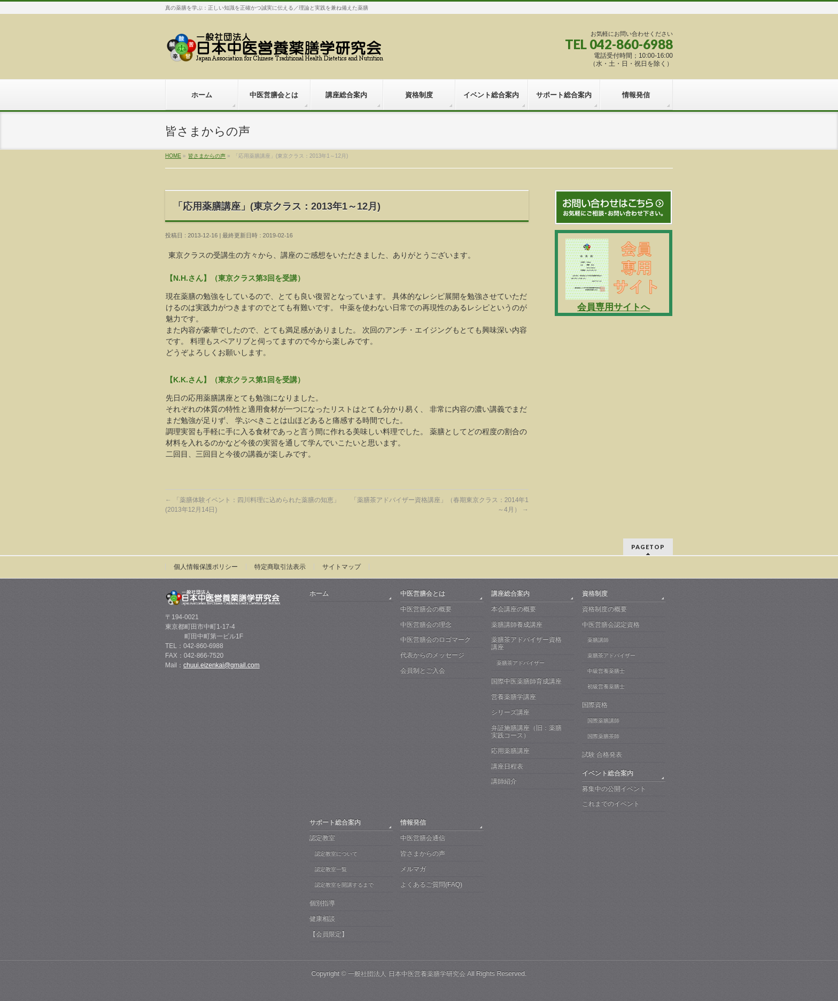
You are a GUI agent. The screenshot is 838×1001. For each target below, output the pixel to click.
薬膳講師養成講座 (516, 624)
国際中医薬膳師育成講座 (526, 681)
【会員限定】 (328, 934)
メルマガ (413, 869)
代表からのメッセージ (432, 655)
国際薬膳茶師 (603, 736)
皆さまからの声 (422, 853)
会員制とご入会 (422, 670)
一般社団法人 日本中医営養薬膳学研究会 (406, 973)
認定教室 (322, 838)
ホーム (319, 593)
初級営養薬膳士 (606, 686)
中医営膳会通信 (422, 838)
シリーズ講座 (510, 712)
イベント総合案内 (607, 773)
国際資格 (595, 705)
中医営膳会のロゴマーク (435, 639)
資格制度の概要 (604, 609)
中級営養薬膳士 (606, 671)
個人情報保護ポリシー (206, 567)
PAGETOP (648, 546)
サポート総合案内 (335, 822)
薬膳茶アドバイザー (520, 663)
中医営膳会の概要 (426, 609)
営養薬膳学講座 (513, 696)
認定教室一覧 (331, 869)
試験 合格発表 (602, 754)
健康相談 (322, 918)
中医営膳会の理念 (426, 624)
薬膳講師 (598, 640)
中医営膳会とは (422, 593)
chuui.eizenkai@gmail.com (221, 665)
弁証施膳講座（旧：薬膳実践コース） (526, 731)
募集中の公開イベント (614, 788)
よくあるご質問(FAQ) (431, 884)
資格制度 (595, 593)
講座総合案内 (510, 593)
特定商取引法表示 (280, 567)
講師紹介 (504, 781)
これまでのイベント (611, 803)
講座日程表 (507, 766)
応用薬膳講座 (510, 750)
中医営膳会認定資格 (611, 624)
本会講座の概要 (513, 609)
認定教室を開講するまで (344, 885)
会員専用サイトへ (613, 307)
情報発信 (413, 822)
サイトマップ (341, 567)
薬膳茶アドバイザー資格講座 (526, 643)
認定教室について (336, 854)
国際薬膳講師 (603, 720)
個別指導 (322, 903)
